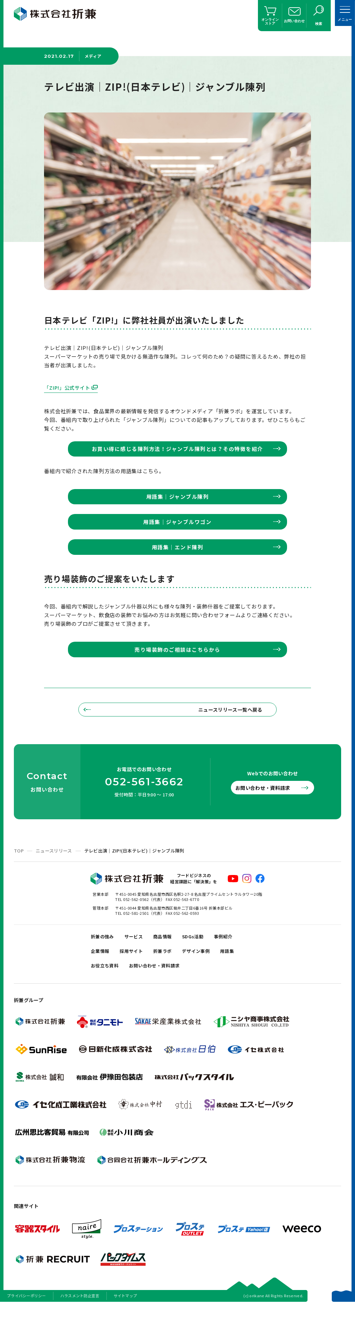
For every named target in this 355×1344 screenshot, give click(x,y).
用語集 (242, 986)
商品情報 (170, 969)
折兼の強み (104, 969)
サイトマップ (125, 1335)
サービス (138, 969)
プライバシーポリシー (26, 1335)
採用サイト (136, 986)
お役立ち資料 (107, 1003)
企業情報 (101, 986)
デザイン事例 (207, 986)
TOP (19, 881)
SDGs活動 (203, 969)
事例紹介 (237, 969)
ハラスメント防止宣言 (79, 1335)
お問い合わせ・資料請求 (268, 818)
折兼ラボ (170, 986)
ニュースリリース (54, 881)
